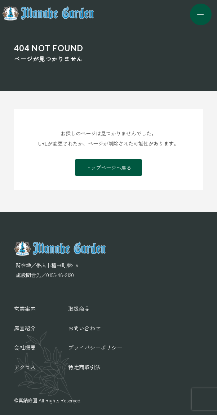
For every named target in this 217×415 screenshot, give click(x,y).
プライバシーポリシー (95, 347)
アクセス (25, 367)
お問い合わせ (84, 328)
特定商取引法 (84, 367)
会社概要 (25, 347)
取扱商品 (79, 308)
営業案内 (25, 308)
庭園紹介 (25, 328)
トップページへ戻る (108, 167)
